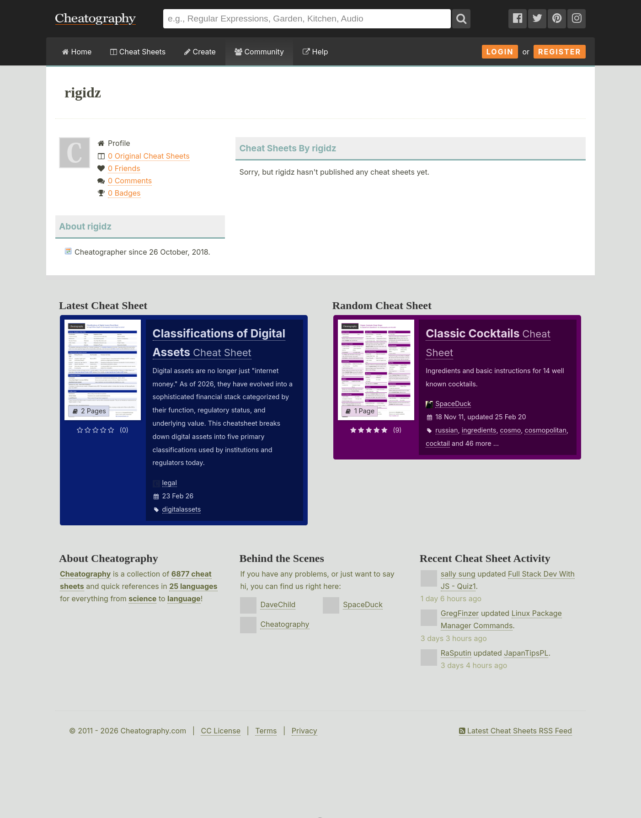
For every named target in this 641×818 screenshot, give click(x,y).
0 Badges (124, 193)
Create (200, 51)
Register (559, 51)
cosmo (510, 430)
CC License (220, 730)
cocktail (438, 443)
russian (446, 430)
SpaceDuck (453, 403)
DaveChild (277, 604)
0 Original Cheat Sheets (149, 155)
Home (76, 51)
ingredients (479, 430)
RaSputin (456, 653)
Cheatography (85, 573)
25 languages (193, 586)
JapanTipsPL (526, 653)
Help (315, 51)
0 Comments (130, 180)
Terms (266, 730)
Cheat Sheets (138, 51)
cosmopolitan (545, 430)
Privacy (304, 730)
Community (259, 51)
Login (500, 51)
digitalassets (181, 509)
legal (169, 483)
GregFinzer (460, 613)
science (142, 598)
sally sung (458, 573)
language (184, 598)
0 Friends (124, 168)
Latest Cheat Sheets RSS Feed (515, 730)
